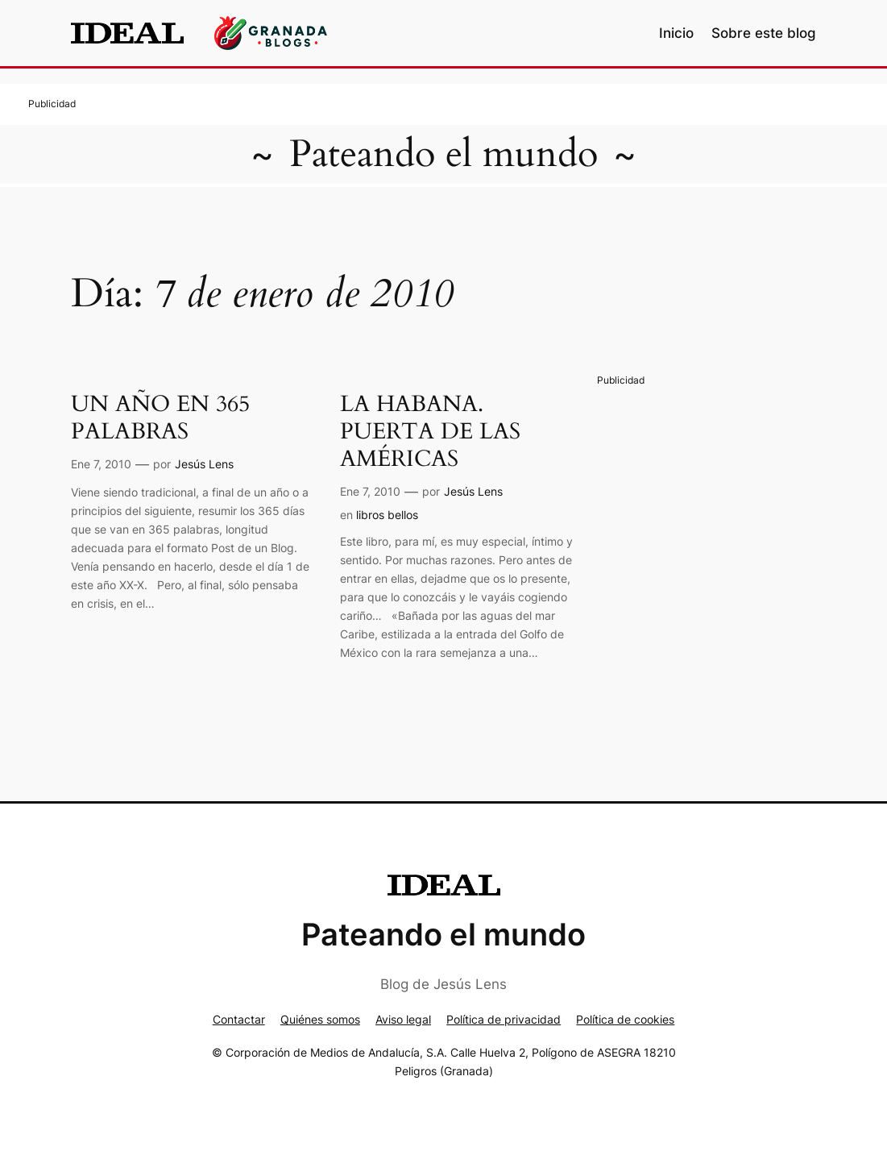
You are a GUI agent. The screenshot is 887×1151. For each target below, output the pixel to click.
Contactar (239, 1019)
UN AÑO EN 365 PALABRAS (160, 418)
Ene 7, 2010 (101, 464)
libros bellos (387, 514)
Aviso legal (403, 1019)
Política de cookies (625, 1019)
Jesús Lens (204, 464)
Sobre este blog (763, 33)
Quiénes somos (320, 1019)
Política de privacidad (503, 1019)
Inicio (676, 33)
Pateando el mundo (443, 154)
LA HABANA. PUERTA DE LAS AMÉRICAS (430, 432)
